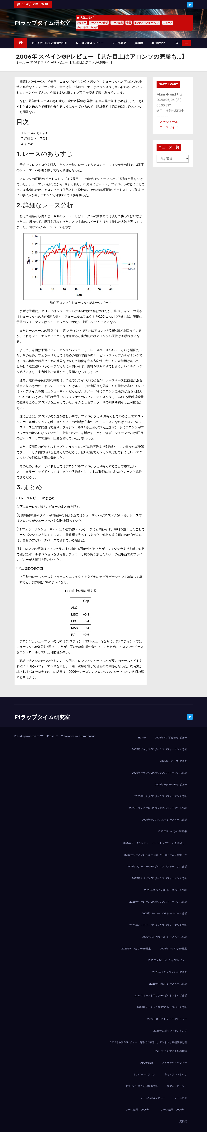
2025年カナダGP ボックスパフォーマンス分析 (160, 796)
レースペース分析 (98, 22)
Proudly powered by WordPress (34, 736)
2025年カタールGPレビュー (171, 784)
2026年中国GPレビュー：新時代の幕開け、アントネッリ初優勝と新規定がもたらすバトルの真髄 (148, 1047)
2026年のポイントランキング (170, 1030)
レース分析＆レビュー (90, 43)
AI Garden (158, 43)
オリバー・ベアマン (144, 1074)
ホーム (20, 62)
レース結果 (117, 22)
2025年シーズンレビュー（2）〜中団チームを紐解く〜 (155, 855)
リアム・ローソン (177, 1086)
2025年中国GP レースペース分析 (168, 984)
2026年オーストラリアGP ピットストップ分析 (160, 995)
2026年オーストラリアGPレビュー (167, 1019)
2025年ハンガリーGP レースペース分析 (164, 937)
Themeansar (87, 736)
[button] (177, 43)
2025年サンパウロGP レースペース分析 (164, 819)
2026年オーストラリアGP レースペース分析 (162, 1007)
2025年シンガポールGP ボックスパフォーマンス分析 (157, 866)
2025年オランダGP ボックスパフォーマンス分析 (159, 773)
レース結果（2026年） (174, 1109)
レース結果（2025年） (139, 1109)
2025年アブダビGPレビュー (171, 737)
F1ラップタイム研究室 (42, 23)
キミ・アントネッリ (175, 1074)
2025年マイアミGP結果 (173, 948)
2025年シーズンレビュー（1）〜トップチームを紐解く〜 (155, 843)
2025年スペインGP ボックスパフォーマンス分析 (159, 878)
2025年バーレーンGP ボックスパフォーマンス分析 (158, 902)
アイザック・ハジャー (174, 1063)
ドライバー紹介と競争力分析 (49, 43)
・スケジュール (167, 122)
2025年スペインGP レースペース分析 (165, 890)
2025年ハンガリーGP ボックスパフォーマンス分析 (158, 925)
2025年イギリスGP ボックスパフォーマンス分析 (159, 749)
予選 (128, 22)
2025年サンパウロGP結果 (172, 831)
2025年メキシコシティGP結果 (169, 972)
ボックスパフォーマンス (147, 22)
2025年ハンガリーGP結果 (136, 948)
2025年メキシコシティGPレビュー (167, 960)
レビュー (81, 22)
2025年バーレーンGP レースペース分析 (164, 913)
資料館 (138, 43)
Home (142, 737)
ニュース (167, 22)
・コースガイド (167, 127)
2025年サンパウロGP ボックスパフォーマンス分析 (158, 808)
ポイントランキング (87, 27)
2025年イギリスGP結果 (173, 761)
